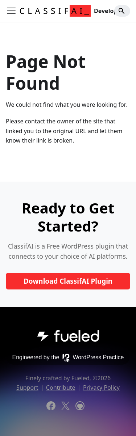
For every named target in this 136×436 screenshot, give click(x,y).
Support (27, 387)
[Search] (122, 11)
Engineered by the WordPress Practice (68, 358)
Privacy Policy (101, 387)
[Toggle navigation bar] (11, 10)
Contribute (60, 387)
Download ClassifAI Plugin (68, 281)
